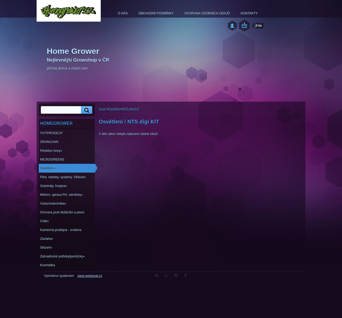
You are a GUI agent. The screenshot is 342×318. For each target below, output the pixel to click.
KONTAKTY (249, 13)
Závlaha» (46, 239)
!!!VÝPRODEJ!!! (51, 133)
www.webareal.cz (89, 276)
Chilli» (44, 221)
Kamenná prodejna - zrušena (60, 230)
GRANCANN (49, 142)
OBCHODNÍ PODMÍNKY (156, 13)
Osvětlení (114, 108)
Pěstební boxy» (51, 151)
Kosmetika (47, 265)
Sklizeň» (46, 247)
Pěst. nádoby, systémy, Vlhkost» (63, 177)
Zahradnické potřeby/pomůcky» (62, 256)
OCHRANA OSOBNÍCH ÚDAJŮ (207, 13)
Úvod (102, 108)
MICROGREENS (52, 159)
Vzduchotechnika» (53, 203)
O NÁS (123, 13)
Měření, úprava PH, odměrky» (61, 195)
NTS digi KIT (131, 108)
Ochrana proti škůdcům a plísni (62, 212)
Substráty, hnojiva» (53, 186)
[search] (85, 110)
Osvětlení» (47, 168)
